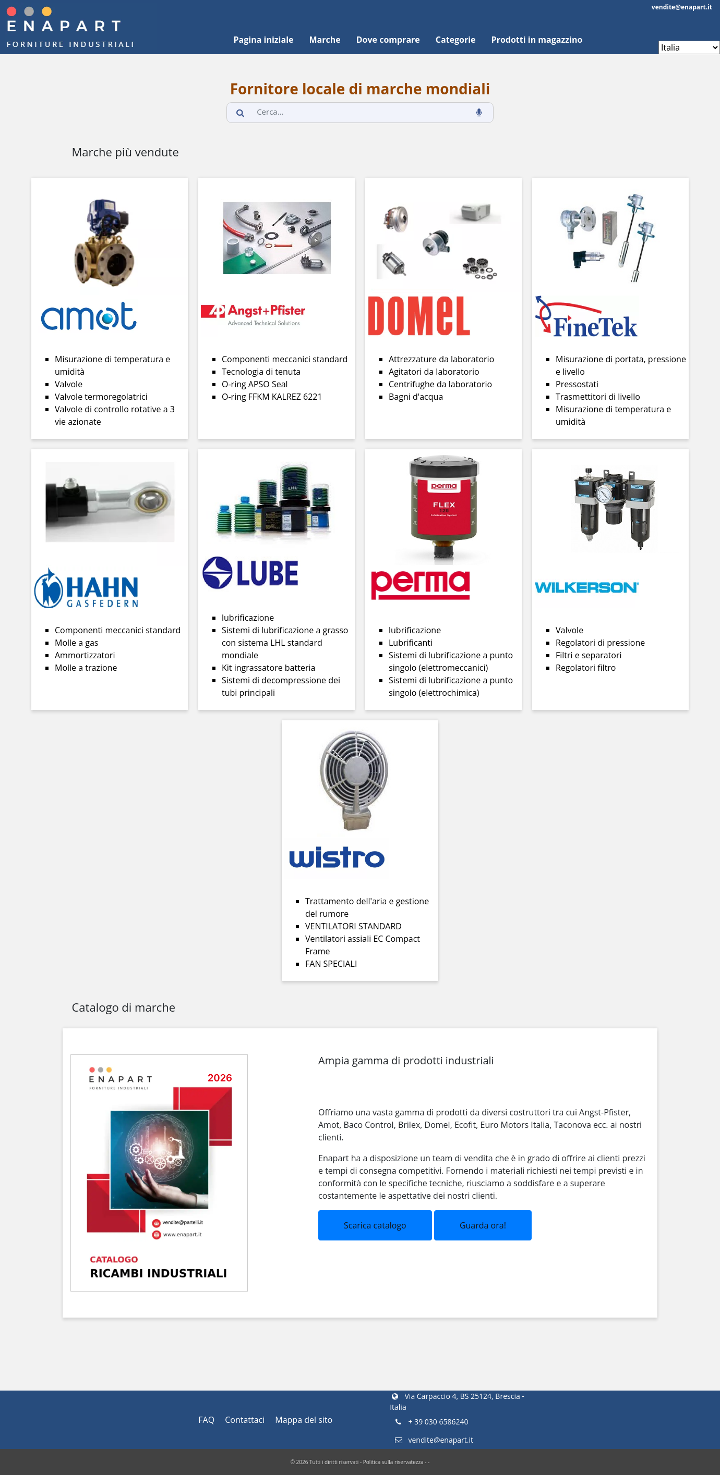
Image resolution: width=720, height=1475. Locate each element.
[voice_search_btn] (479, 112)
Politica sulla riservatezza (393, 1462)
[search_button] (240, 112)
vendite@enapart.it (682, 7)
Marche (324, 39)
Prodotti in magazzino (537, 39)
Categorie (456, 39)
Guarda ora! (483, 1225)
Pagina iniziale (264, 39)
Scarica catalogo (375, 1225)
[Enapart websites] (689, 47)
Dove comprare (388, 39)
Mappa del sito (303, 1419)
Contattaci (245, 1419)
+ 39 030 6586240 (430, 1422)
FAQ (206, 1419)
